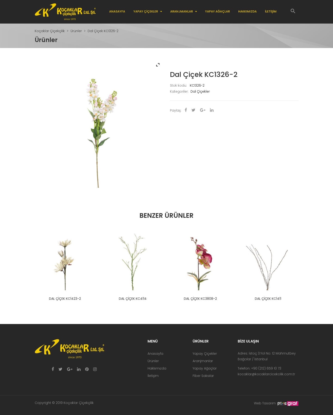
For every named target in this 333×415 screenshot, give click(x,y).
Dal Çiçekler (200, 91)
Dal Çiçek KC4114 (133, 298)
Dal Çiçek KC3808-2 (200, 298)
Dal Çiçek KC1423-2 (65, 298)
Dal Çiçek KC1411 (268, 298)
